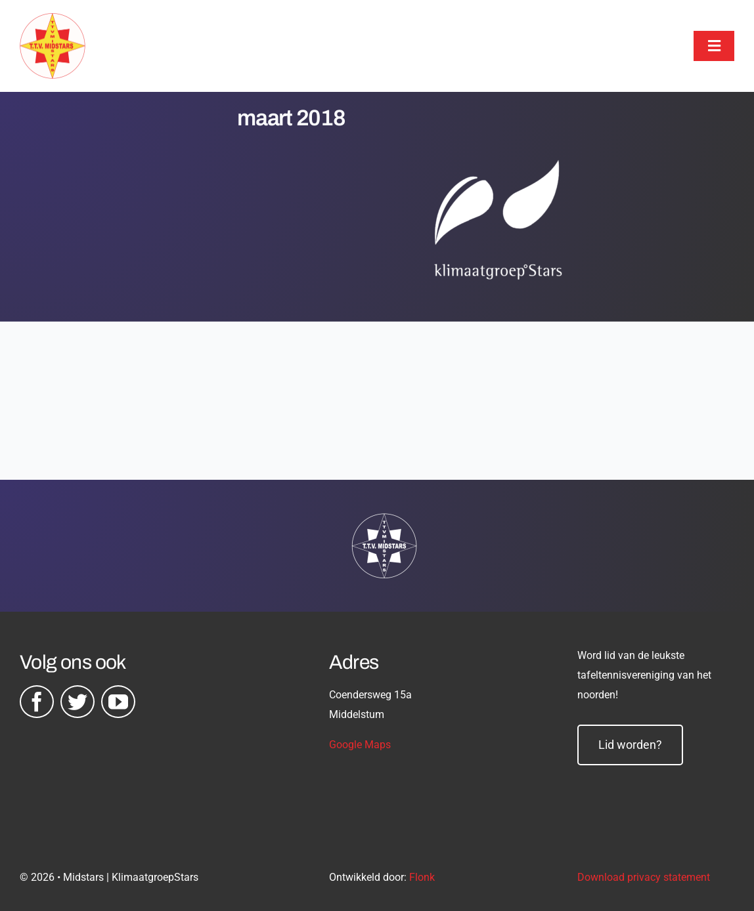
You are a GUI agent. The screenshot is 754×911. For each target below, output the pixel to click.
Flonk (422, 877)
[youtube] (118, 701)
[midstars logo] (52, 20)
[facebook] (37, 701)
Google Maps (360, 744)
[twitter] (77, 701)
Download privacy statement (643, 877)
